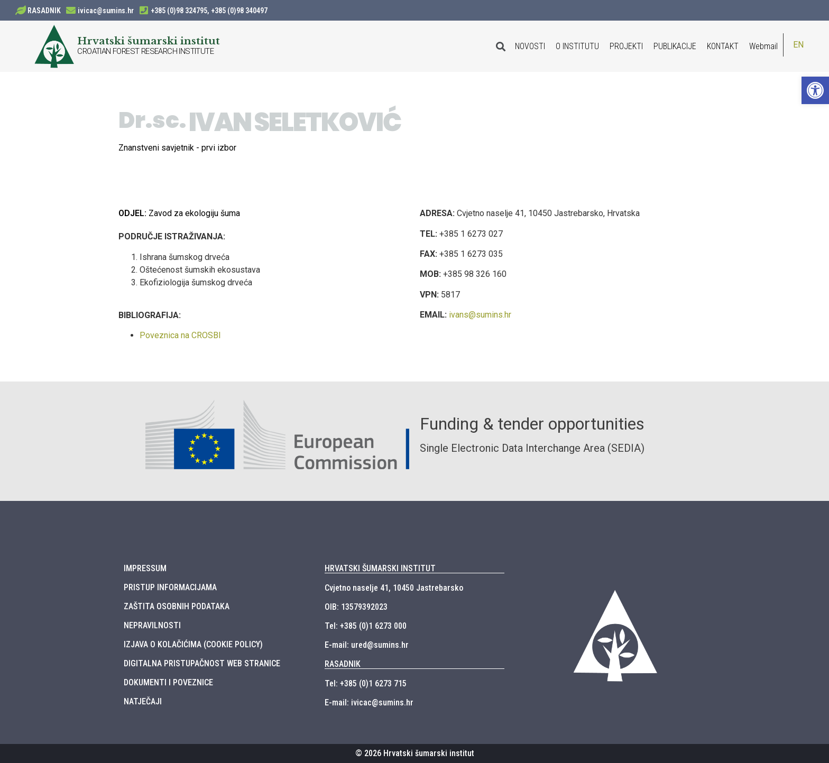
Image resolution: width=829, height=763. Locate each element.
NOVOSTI (530, 46)
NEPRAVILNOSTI (152, 625)
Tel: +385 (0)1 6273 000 (366, 626)
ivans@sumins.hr (480, 315)
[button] (815, 90)
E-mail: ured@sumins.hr (367, 645)
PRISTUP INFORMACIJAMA (170, 587)
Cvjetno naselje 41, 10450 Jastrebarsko (394, 588)
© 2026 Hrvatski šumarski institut (414, 753)
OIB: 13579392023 (356, 607)
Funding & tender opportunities (532, 424)
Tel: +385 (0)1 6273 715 (366, 683)
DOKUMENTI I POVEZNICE (168, 682)
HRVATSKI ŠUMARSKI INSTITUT (380, 568)
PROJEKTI (626, 46)
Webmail (763, 46)
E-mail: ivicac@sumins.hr (369, 702)
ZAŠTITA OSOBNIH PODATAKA (176, 606)
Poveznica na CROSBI (180, 335)
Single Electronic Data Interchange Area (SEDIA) (532, 448)
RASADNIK (44, 10)
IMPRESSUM (145, 568)
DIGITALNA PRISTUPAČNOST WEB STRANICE (202, 663)
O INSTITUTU (577, 46)
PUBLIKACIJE (674, 46)
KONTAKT (723, 46)
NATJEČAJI (143, 701)
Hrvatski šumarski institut (148, 40)
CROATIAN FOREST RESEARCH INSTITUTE (145, 51)
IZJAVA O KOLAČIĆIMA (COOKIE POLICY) (193, 644)
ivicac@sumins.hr (106, 10)
